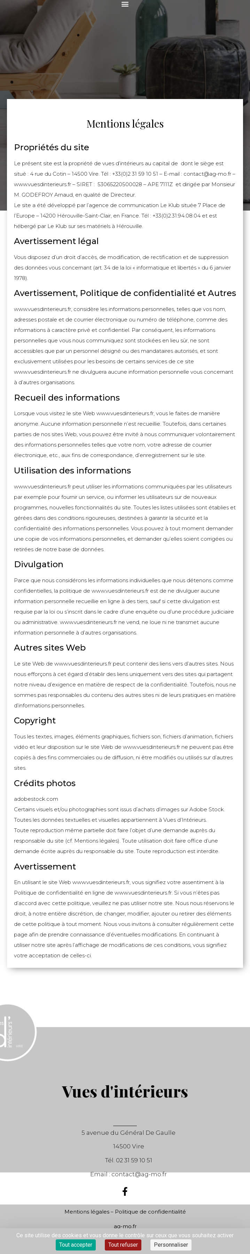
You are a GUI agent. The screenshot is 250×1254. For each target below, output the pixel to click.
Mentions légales (86, 1211)
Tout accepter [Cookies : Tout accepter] (75, 1244)
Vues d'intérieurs (125, 1090)
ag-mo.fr (125, 1226)
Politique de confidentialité (150, 1211)
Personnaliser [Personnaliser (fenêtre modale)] (171, 1244)
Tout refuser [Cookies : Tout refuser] (123, 1244)
